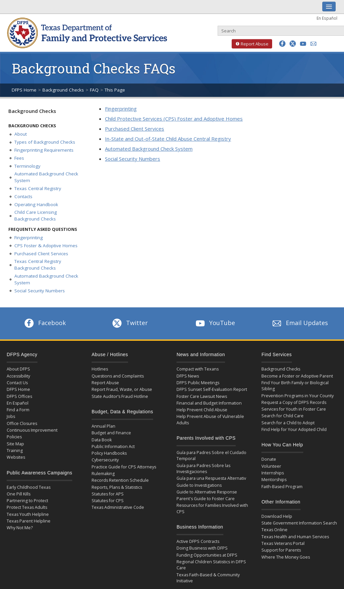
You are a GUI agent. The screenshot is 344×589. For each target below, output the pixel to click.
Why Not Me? (20, 528)
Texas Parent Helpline (28, 521)
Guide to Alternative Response (207, 492)
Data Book (102, 440)
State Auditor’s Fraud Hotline (120, 396)
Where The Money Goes (285, 557)
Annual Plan (103, 426)
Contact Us (17, 383)
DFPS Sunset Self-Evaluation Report (212, 389)
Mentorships (273, 479)
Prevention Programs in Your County (297, 396)
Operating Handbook (36, 204)
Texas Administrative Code (118, 507)
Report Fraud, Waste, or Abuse (122, 389)
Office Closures (22, 423)
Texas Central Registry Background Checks (37, 264)
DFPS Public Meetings (198, 383)
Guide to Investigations (199, 485)
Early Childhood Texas (28, 487)
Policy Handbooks (109, 453)
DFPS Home (24, 90)
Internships (272, 473)
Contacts (23, 196)
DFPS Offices (19, 396)
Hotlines (100, 369)
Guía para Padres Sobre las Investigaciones (203, 468)
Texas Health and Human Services (295, 537)
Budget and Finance (111, 433)
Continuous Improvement (32, 430)
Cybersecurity (105, 460)
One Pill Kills (18, 494)
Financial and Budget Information (209, 403)
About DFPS (18, 369)
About (20, 134)
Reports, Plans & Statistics (117, 487)
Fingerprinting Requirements (44, 150)
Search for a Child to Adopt (288, 423)
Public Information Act (113, 446)
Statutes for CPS (108, 500)
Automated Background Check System (46, 177)
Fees (19, 158)
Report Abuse (250, 44)
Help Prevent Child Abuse (202, 410)
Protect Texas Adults (27, 507)
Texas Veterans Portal (283, 543)
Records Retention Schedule (120, 480)
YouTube (214, 323)
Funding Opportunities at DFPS (207, 555)
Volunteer (271, 466)
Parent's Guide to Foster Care (206, 498)
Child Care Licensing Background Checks (35, 215)
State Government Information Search (299, 523)
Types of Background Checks (44, 142)
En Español (327, 18)
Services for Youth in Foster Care (293, 409)
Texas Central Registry (37, 188)
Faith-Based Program (282, 486)
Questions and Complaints (118, 376)
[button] (282, 43)
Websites (16, 457)
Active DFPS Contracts (198, 541)
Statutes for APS (108, 494)
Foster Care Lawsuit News (202, 396)
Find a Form (18, 410)
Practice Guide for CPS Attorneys (124, 467)
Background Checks (63, 90)
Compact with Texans (198, 369)
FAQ (94, 90)
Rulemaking (103, 473)
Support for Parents (281, 550)
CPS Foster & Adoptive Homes (46, 246)
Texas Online (274, 530)
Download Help (276, 516)
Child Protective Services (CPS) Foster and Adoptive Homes (174, 118)
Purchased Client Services (41, 254)
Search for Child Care (282, 416)
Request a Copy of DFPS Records (293, 402)
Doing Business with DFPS (202, 548)
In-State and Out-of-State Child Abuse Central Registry (168, 138)
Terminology (27, 166)
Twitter (129, 323)
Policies (14, 437)
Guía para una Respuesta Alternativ (211, 478)
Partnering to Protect (27, 500)
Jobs (11, 416)
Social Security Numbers (39, 291)
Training (15, 450)
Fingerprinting (28, 238)
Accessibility (18, 376)
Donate (268, 459)
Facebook (44, 323)
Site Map (15, 444)
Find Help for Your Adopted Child (294, 429)
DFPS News (188, 376)
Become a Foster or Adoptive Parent (297, 376)
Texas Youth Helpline (28, 514)
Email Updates (299, 323)
